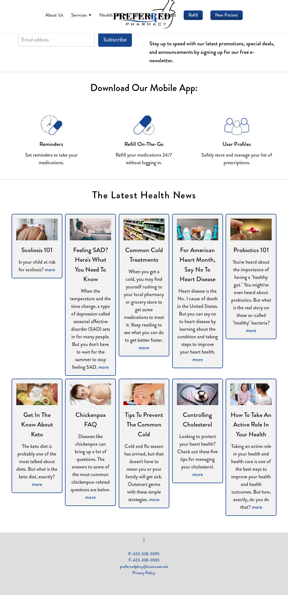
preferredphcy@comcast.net (144, 566)
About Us (54, 15)
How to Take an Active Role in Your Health (251, 424)
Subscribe (115, 40)
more (50, 269)
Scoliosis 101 (37, 250)
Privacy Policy (143, 573)
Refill (193, 15)
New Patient (226, 15)
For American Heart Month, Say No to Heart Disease (197, 264)
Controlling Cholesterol (197, 419)
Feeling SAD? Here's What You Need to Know (90, 264)
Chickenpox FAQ (90, 419)
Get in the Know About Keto (37, 424)
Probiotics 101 (251, 250)
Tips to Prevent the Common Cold (144, 424)
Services (81, 15)
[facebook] (144, 539)
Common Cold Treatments (144, 255)
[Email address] (56, 39)
